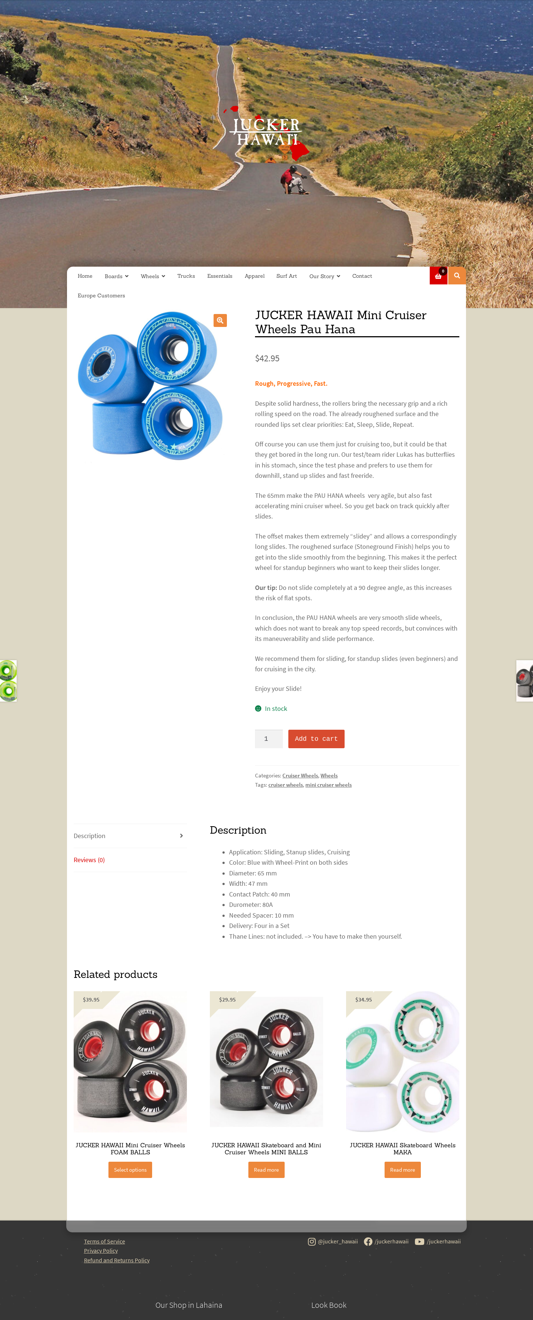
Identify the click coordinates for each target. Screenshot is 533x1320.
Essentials (219, 276)
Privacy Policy (101, 1250)
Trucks (186, 276)
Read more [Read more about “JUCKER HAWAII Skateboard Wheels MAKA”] (402, 1169)
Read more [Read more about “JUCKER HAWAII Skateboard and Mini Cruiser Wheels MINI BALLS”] (266, 1169)
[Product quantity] (269, 739)
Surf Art (286, 276)
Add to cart (316, 739)
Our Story (321, 276)
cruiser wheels (285, 784)
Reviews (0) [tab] (89, 860)
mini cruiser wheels (328, 784)
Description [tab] (89, 836)
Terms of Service (104, 1241)
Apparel (255, 276)
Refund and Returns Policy (117, 1260)
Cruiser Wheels (300, 775)
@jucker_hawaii (333, 1242)
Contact (362, 276)
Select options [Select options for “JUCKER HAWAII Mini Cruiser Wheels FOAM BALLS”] (130, 1169)
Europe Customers (101, 295)
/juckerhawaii (386, 1242)
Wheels (150, 276)
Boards (114, 276)
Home (85, 276)
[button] (220, 320)
